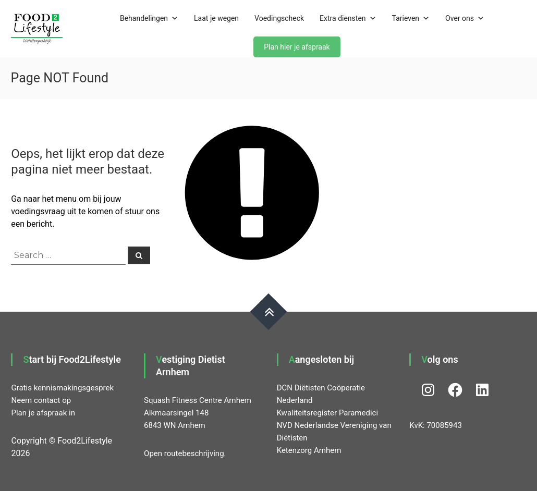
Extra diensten (348, 18)
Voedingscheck (279, 18)
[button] (37, 29)
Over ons (464, 18)
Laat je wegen (216, 18)
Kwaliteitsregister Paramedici (327, 413)
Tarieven (411, 18)
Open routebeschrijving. (185, 453)
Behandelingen (149, 18)
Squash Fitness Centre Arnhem (197, 400)
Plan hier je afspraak (296, 47)
